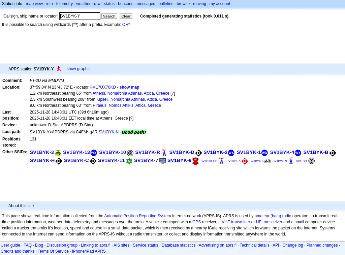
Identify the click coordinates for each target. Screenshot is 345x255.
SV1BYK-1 (249, 152)
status (109, 3)
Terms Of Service (53, 251)
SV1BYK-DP (209, 161)
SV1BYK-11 (111, 160)
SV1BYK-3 (42, 152)
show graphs (78, 68)
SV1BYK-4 (282, 152)
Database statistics (179, 245)
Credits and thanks (17, 251)
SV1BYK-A (233, 161)
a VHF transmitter (234, 222)
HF (258, 222)
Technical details (255, 245)
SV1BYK (301, 161)
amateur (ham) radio (273, 216)
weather (83, 3)
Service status (145, 245)
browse (183, 3)
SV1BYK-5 (256, 161)
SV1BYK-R (147, 152)
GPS (196, 222)
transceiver (272, 222)
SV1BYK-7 (146, 160)
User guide (10, 245)
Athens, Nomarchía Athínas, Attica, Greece (131, 93)
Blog (39, 245)
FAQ (28, 245)
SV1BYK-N (109, 132)
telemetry (64, 3)
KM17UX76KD (103, 87)
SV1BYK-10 (112, 152)
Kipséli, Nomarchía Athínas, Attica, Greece (134, 99)
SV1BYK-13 (76, 152)
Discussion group (61, 245)
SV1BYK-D (181, 152)
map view (34, 3)
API (276, 245)
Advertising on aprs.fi (218, 245)
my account (220, 3)
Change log (292, 245)
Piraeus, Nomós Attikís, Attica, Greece (127, 105)
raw (97, 3)
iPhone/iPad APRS (89, 251)
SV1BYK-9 (179, 160)
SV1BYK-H (42, 160)
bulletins (165, 3)
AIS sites (121, 245)
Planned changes (322, 245)
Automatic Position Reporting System (137, 216)
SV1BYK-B (316, 152)
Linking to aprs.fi (95, 245)
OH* (126, 24)
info (49, 3)
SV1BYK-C (76, 160)
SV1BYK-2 (215, 152)
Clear (126, 16)
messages (146, 3)
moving (199, 3)
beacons (125, 3)
